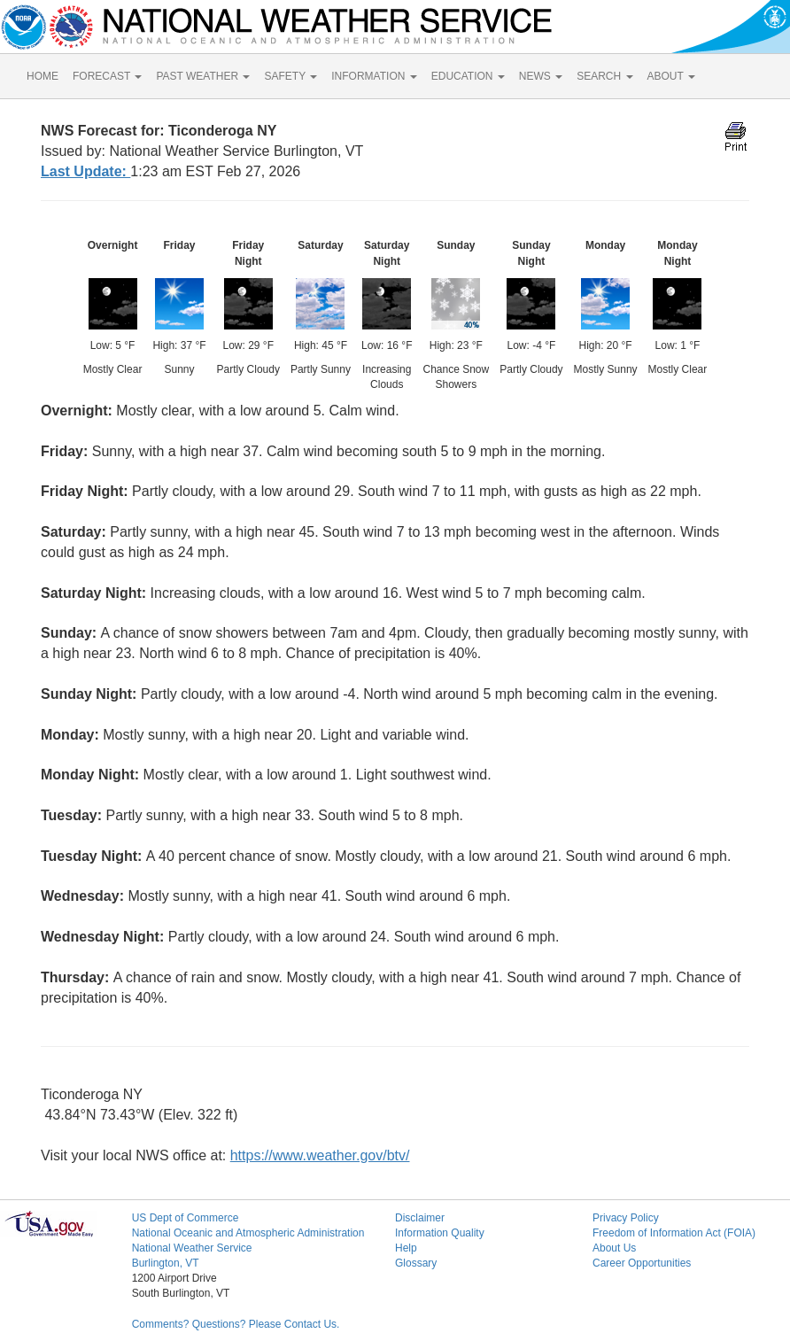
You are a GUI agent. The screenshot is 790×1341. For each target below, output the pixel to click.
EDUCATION (468, 76)
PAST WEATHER (203, 76)
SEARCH (604, 76)
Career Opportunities (641, 1263)
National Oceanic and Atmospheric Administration (248, 1233)
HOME (42, 76)
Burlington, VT (165, 1263)
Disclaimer (420, 1218)
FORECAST (107, 76)
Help (406, 1248)
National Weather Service (192, 1248)
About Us (614, 1248)
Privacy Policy (625, 1218)
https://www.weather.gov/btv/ (320, 1155)
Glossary (416, 1263)
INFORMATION (373, 76)
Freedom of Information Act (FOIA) (673, 1233)
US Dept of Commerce (185, 1218)
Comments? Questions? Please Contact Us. (236, 1324)
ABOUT (671, 76)
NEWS (540, 76)
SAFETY (290, 76)
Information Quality (439, 1233)
